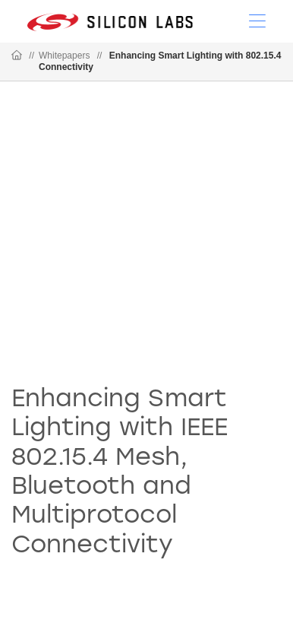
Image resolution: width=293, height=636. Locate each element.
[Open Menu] (257, 19)
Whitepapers (64, 55)
